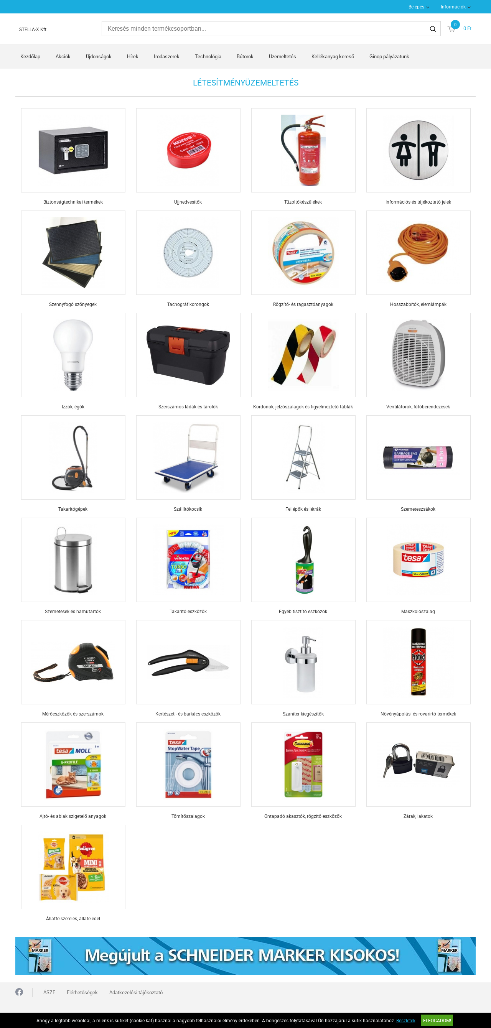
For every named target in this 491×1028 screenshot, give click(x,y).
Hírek (132, 56)
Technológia (208, 56)
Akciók (63, 56)
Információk (453, 6)
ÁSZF (49, 992)
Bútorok (245, 56)
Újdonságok (99, 56)
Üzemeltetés (282, 56)
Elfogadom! (437, 1020)
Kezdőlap (30, 56)
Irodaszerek (167, 56)
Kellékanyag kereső (332, 56)
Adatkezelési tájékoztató (136, 992)
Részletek (405, 1020)
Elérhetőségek (82, 992)
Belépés (416, 6)
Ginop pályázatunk (389, 56)
